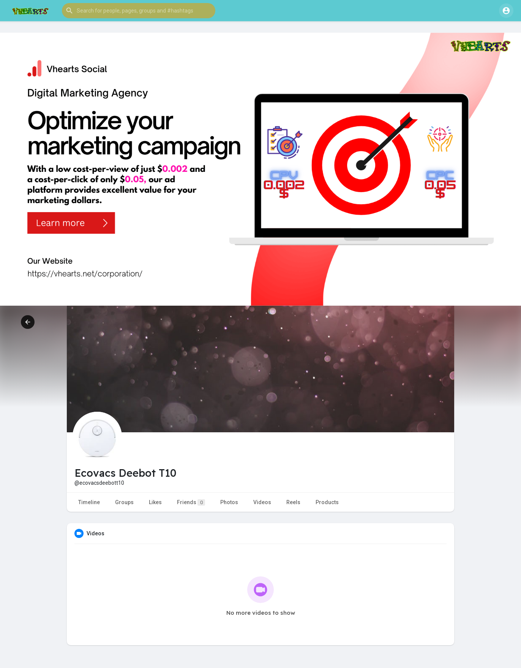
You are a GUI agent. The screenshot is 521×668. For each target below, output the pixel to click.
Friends (191, 502)
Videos (262, 502)
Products (327, 502)
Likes (155, 502)
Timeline (89, 502)
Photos (229, 502)
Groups (124, 502)
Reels (293, 502)
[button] (138, 10)
